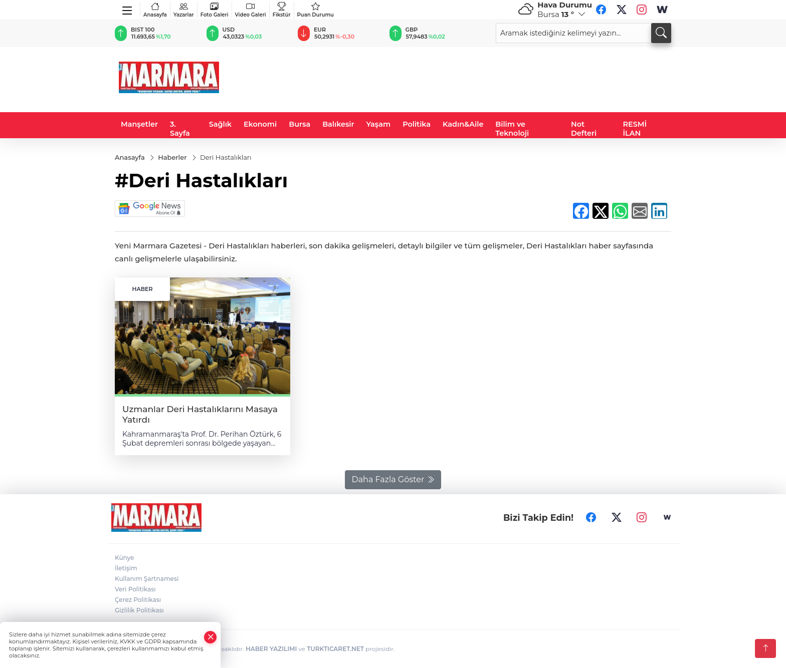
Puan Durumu (315, 10)
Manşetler (139, 124)
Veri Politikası (135, 589)
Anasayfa (155, 10)
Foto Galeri (215, 10)
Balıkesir (338, 124)
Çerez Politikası (138, 599)
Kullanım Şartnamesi (146, 578)
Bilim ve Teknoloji (512, 129)
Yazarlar (183, 10)
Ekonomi (260, 124)
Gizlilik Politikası (139, 610)
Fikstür (282, 10)
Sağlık (220, 124)
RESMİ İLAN (635, 129)
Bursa (299, 124)
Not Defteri (584, 129)
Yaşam (378, 124)
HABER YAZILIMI (271, 648)
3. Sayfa (180, 129)
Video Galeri (250, 10)
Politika (417, 124)
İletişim (126, 568)
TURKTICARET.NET (335, 648)
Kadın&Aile (463, 124)
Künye (124, 557)
